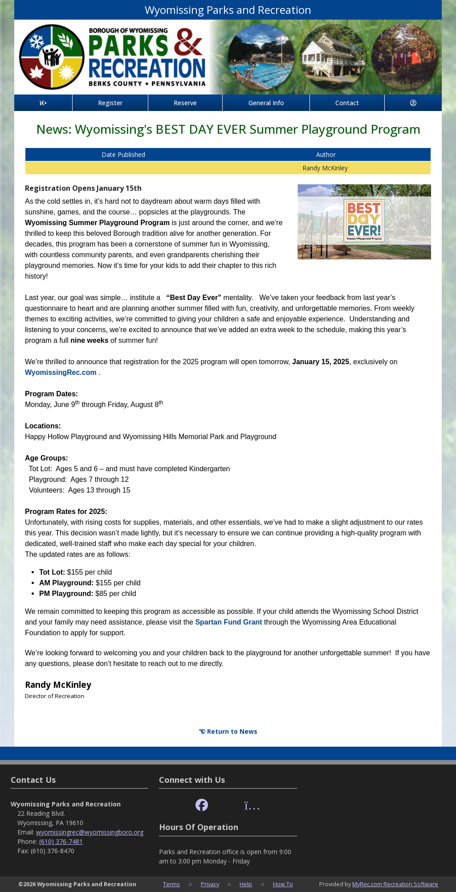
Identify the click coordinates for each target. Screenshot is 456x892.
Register (110, 103)
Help (246, 884)
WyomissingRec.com (61, 372)
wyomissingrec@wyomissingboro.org (89, 832)
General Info (266, 103)
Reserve (185, 103)
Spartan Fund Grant (229, 622)
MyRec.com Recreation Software (395, 884)
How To (283, 884)
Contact (347, 103)
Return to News (228, 731)
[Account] (413, 103)
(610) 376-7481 (61, 841)
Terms (171, 884)
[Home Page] (43, 103)
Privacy (210, 884)
